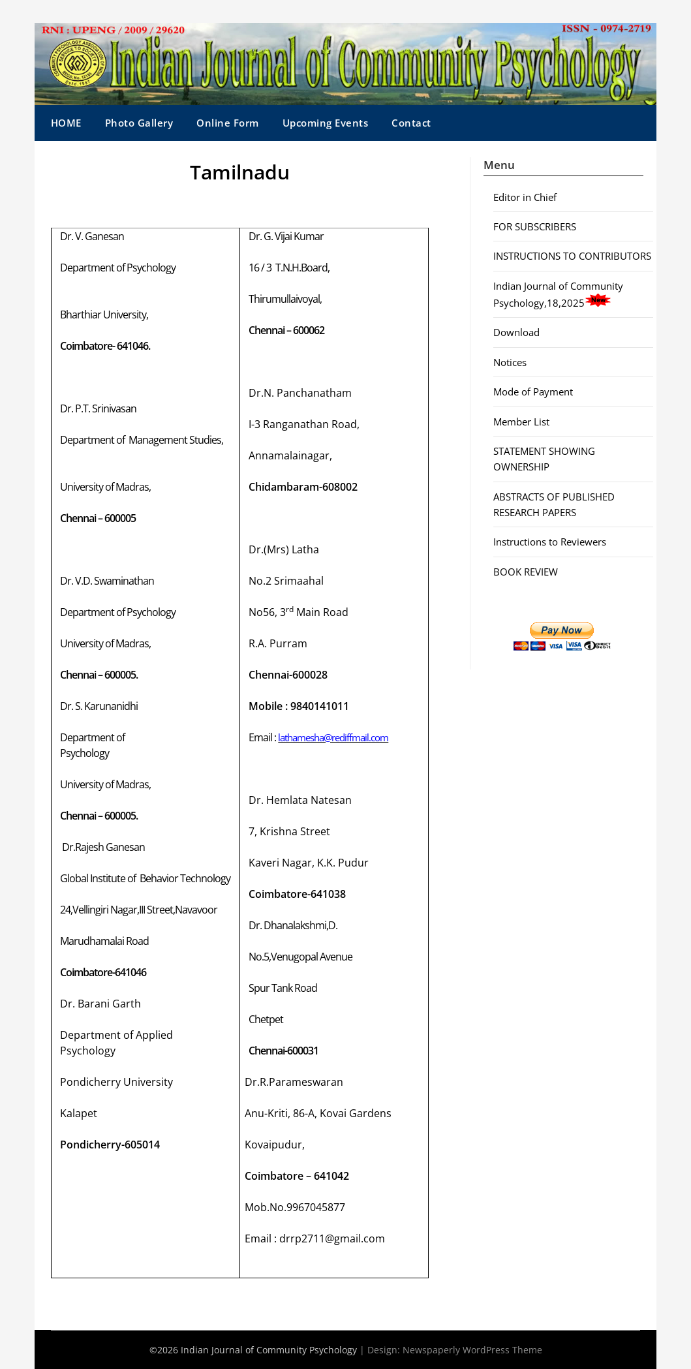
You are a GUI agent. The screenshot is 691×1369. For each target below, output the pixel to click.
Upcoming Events (326, 122)
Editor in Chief (525, 197)
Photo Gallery (139, 122)
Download (516, 332)
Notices (510, 362)
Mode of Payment (533, 391)
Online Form (227, 122)
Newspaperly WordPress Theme (472, 1350)
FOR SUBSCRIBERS (534, 226)
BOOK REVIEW (525, 571)
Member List (521, 421)
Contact (411, 122)
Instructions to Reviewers (549, 541)
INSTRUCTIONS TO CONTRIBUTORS (572, 255)
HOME (66, 122)
